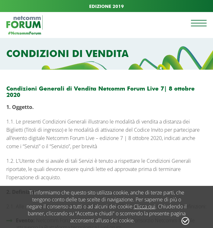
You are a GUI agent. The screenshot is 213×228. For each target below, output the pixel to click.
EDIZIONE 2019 (106, 6)
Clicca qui (144, 206)
